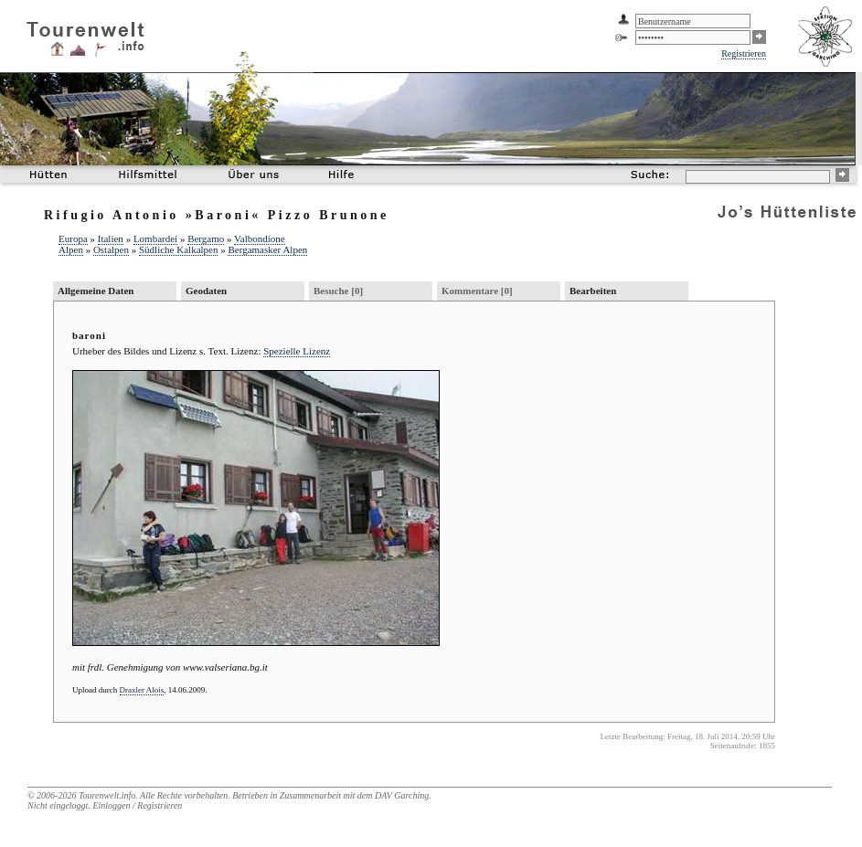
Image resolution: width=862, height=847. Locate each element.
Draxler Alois (142, 689)
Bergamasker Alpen (267, 249)
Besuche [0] (338, 290)
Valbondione (259, 238)
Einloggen (111, 805)
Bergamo (205, 238)
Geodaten (206, 290)
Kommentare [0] (477, 290)
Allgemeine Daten (95, 290)
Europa (73, 238)
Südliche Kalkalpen (178, 249)
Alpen (71, 249)
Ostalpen (111, 249)
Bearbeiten (592, 290)
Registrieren (743, 53)
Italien (110, 238)
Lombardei (155, 238)
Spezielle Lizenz (296, 350)
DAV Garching (402, 795)
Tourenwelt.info (107, 795)
